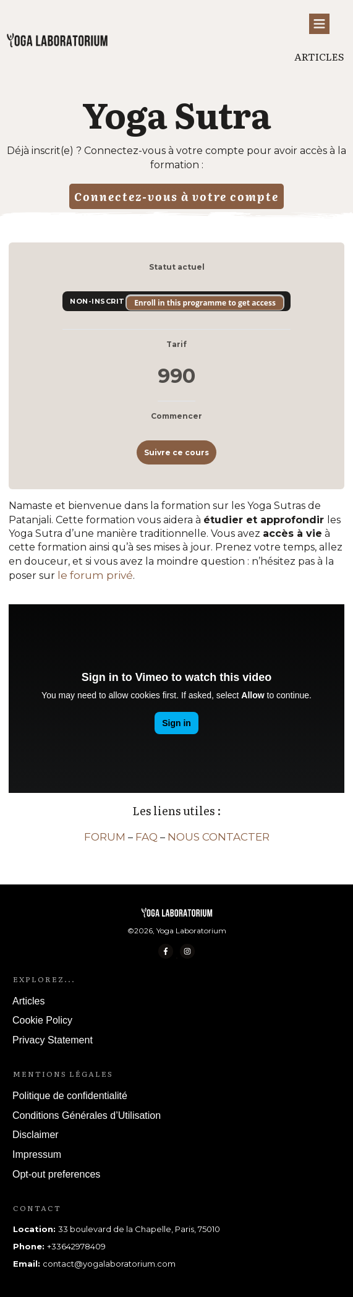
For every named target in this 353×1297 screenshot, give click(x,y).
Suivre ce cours (176, 452)
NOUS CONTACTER (219, 837)
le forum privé (95, 575)
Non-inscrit (98, 301)
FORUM (104, 837)
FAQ (146, 837)
